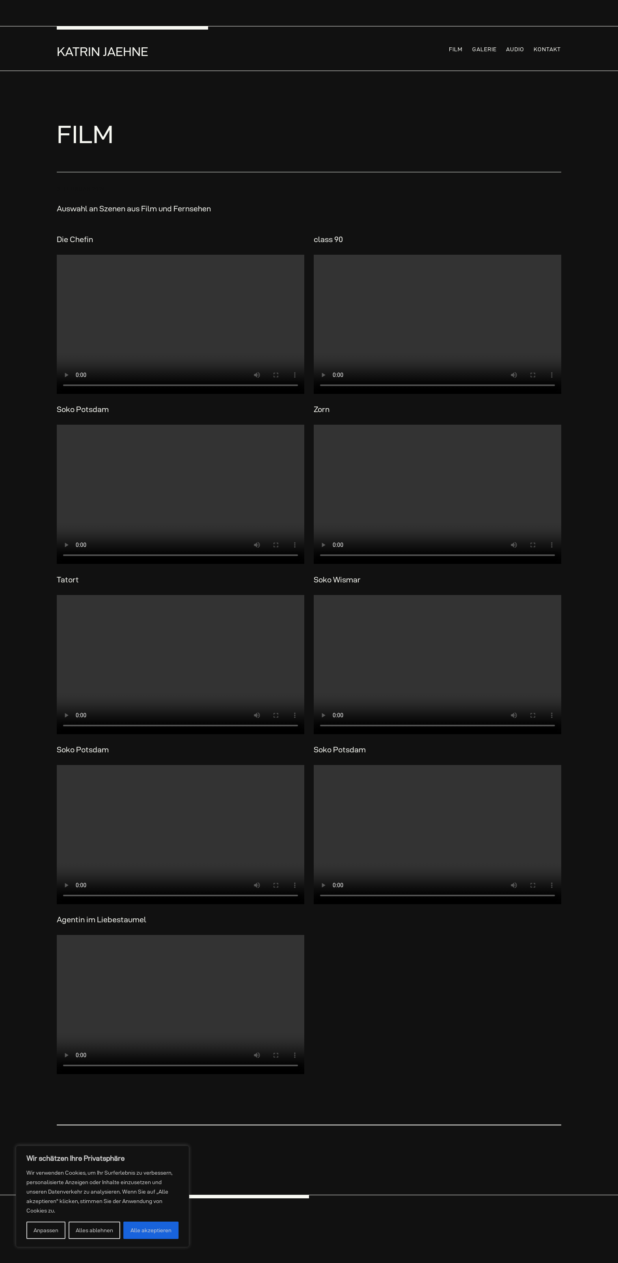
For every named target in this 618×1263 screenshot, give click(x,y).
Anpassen (46, 1230)
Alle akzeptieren (150, 1230)
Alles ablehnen (94, 1230)
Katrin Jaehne (102, 51)
